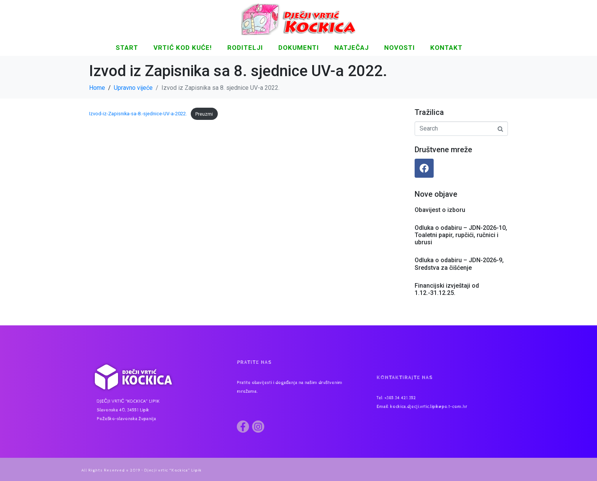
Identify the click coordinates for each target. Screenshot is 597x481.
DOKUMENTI (298, 47)
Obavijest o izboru (440, 209)
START (127, 47)
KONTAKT (446, 47)
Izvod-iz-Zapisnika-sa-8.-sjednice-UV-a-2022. (138, 114)
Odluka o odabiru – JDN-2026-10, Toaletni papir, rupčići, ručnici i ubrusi (461, 235)
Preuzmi (204, 114)
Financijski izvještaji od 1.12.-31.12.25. (447, 289)
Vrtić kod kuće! (182, 47)
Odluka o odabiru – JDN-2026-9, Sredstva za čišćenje (459, 263)
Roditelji (245, 47)
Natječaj (351, 47)
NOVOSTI (399, 47)
